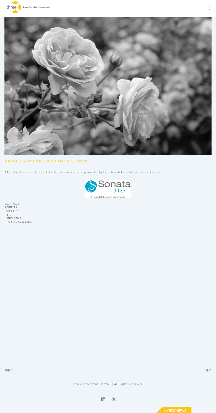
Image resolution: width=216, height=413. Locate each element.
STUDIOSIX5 (14, 218)
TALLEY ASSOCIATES (19, 222)
